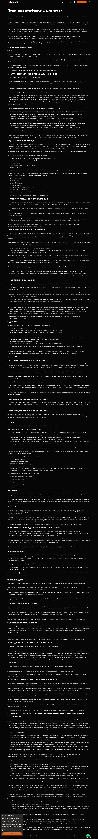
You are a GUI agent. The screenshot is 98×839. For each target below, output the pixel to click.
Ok (12, 833)
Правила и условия (53, 2)
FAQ (61, 2)
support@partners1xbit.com (63, 835)
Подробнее (5, 831)
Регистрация (81, 2)
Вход (69, 2)
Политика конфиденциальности (44, 835)
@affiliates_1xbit (78, 835)
